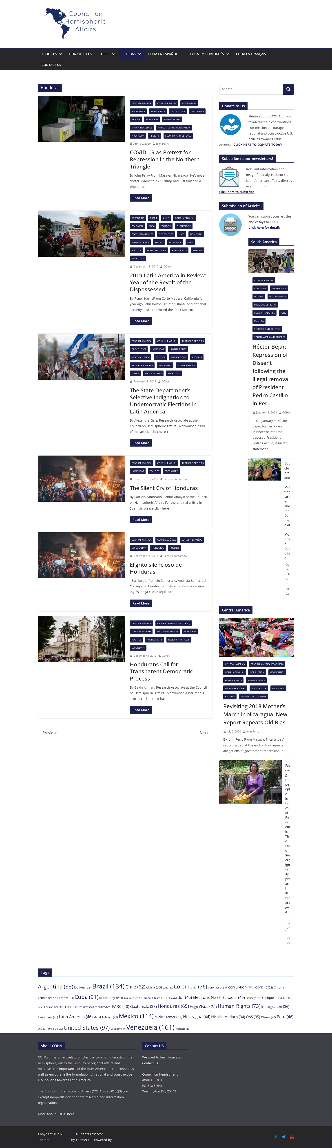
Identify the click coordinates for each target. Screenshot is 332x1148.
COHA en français (251, 54)
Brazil (153, 218)
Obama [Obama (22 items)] (268, 1017)
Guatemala (197, 111)
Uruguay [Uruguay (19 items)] (118, 1028)
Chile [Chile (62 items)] (135, 987)
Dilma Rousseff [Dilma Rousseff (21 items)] (132, 998)
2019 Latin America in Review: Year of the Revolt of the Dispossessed (168, 282)
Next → (206, 732)
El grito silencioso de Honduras (156, 568)
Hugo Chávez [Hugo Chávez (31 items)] (203, 1006)
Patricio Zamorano (175, 479)
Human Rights (172, 119)
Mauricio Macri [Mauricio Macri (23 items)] (105, 1017)
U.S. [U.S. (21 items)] (42, 1028)
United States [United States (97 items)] (87, 1027)
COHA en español (163, 54)
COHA (167, 266)
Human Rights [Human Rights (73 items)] (239, 1005)
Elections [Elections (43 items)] (205, 997)
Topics (104, 54)
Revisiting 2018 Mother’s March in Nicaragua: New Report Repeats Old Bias (255, 714)
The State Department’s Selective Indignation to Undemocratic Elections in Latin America (163, 400)
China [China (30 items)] (154, 987)
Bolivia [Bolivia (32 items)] (82, 987)
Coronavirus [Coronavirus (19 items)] (217, 987)
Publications (178, 357)
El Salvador (158, 111)
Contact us (51, 65)
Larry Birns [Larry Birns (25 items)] (48, 1017)
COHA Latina (139, 547)
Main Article (258, 688)
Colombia (137, 226)
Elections (260, 288)
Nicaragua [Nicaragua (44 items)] (196, 1016)
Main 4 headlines (142, 127)
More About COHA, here (56, 1114)
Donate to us (80, 54)
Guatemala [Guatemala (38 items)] (143, 1006)
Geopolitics (178, 111)
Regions (129, 54)
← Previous (48, 732)
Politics (136, 250)
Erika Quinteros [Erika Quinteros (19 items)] (76, 1007)
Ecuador (165, 226)
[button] (59, 54)
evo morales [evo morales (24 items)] (100, 1007)
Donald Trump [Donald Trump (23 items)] (156, 998)
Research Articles (142, 365)
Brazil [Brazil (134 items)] (108, 986)
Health (136, 119)
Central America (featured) (173, 623)
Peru (190, 242)
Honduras (152, 119)
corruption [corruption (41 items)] (241, 987)
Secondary (165, 365)
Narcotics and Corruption (174, 127)
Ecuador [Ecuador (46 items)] (180, 997)
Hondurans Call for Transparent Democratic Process (161, 671)
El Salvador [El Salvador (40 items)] (232, 997)
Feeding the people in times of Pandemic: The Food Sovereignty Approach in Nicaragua (287, 838)
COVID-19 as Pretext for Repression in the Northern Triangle (165, 159)
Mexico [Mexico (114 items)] (136, 1016)
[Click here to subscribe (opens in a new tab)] (237, 192)
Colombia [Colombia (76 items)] (190, 986)
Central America (141, 103)
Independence (140, 242)
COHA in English (166, 103)
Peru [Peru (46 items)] (285, 1016)
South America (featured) (269, 337)
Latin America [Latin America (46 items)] (76, 1016)
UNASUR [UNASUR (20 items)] (55, 1028)
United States (153, 373)
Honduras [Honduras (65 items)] (173, 1006)
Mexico (159, 242)
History (258, 296)
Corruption (189, 103)
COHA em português (207, 54)
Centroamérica (166, 539)
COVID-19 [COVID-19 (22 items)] (264, 987)
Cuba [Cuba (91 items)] (86, 996)
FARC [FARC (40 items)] (120, 1006)
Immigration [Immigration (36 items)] (275, 1006)
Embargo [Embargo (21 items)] (253, 998)
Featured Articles (142, 234)
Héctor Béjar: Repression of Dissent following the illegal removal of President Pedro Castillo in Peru (271, 375)
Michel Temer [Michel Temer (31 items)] (168, 1017)
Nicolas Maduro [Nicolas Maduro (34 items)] (228, 1016)
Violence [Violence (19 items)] (182, 1028)
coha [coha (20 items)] (168, 987)
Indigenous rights (265, 304)
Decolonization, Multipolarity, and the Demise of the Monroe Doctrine (287, 510)
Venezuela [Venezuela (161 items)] (150, 1027)
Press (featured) (156, 250)
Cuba (152, 226)
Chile (166, 218)
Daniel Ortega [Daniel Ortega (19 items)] (109, 998)
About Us (49, 54)
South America (186, 365)
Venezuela (138, 258)
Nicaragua (138, 135)
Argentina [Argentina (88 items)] (55, 986)
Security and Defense (178, 135)
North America (141, 357)
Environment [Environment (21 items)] (54, 1007)
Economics (138, 111)
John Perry (162, 144)
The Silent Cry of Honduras (164, 488)
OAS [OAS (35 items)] (253, 1016)
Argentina (138, 218)
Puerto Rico (179, 250)
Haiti (181, 234)
